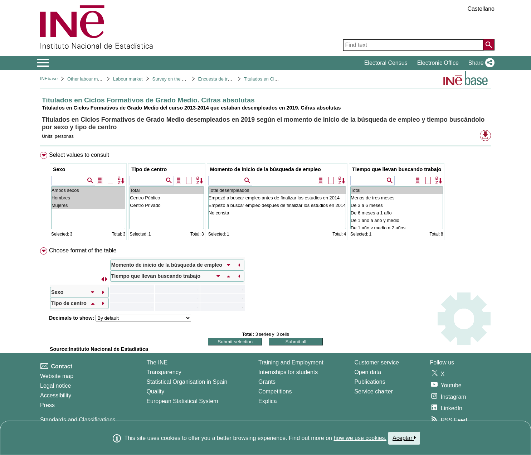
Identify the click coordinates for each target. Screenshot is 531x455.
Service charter (373, 391)
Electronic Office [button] (438, 63)
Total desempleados (277, 190)
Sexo (59, 169)
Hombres (88, 198)
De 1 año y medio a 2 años (397, 228)
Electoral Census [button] (386, 63)
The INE (156, 362)
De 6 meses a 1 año (397, 213)
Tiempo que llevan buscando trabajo (396, 169)
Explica (267, 401)
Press (47, 405)
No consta (277, 213)
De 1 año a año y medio (397, 220)
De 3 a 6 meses (397, 205)
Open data (367, 372)
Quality (155, 391)
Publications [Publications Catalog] (369, 382)
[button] (480, 63)
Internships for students (288, 372)
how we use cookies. (359, 438)
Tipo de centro (149, 169)
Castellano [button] (481, 9)
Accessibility (55, 395)
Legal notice (55, 386)
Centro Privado (166, 205)
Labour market (128, 79)
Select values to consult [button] (79, 155)
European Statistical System (182, 401)
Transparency (163, 372)
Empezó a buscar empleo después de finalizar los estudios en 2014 (277, 205)
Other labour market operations (99, 79)
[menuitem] (265, 197)
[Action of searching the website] (489, 44)
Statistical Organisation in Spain (186, 382)
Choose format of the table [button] (83, 250)
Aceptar (404, 438)
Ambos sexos (88, 190)
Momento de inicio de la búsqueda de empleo (265, 169)
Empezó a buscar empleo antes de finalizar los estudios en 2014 (277, 198)
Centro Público (166, 198)
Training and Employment (290, 362)
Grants (267, 382)
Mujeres (88, 205)
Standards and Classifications (78, 420)
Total (166, 190)
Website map (56, 376)
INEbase (49, 78)
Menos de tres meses (397, 198)
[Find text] (413, 45)
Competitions (275, 391)
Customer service (376, 362)
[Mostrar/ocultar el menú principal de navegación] (43, 63)
